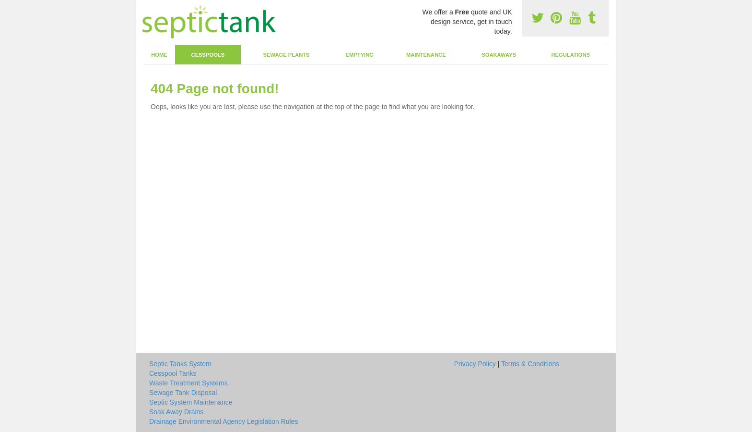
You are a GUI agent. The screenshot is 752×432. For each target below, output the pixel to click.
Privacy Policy (475, 364)
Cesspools (208, 55)
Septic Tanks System (180, 364)
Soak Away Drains (176, 412)
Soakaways (499, 55)
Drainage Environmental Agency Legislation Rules (223, 421)
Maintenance (426, 55)
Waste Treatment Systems (188, 383)
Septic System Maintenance (191, 402)
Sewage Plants (286, 55)
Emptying (360, 55)
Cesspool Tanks (173, 373)
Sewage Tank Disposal (183, 392)
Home (159, 55)
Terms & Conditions (530, 364)
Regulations (570, 55)
